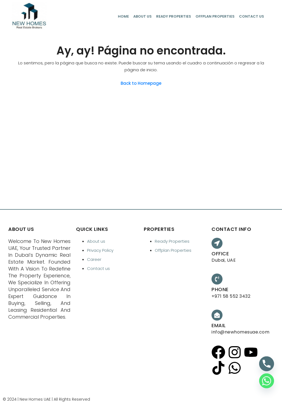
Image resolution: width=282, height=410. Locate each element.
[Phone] (266, 363)
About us (142, 16)
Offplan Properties (215, 16)
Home (123, 16)
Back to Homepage (141, 83)
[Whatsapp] (266, 380)
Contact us (251, 16)
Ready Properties (173, 16)
